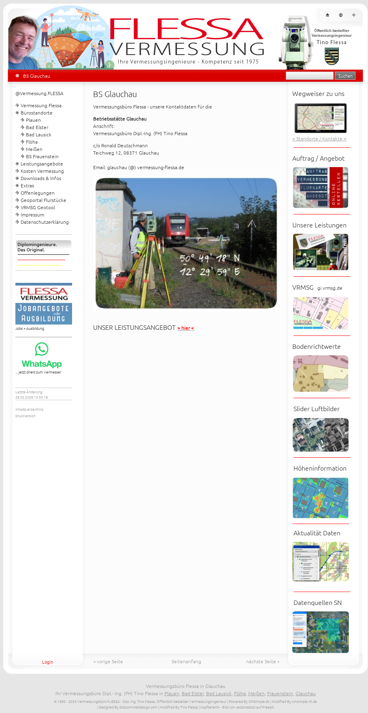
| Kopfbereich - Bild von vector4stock (227, 707)
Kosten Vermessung (42, 171)
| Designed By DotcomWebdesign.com (127, 707)
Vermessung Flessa (41, 105)
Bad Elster (37, 127)
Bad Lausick (38, 134)
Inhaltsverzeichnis (29, 409)
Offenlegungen (38, 192)
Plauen (33, 120)
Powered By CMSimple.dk (249, 701)
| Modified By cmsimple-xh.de (293, 701)
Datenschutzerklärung (45, 222)
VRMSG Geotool (38, 207)
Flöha (32, 141)
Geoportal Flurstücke (43, 200)
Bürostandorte (37, 112)
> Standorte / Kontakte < (319, 138)
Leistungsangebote (42, 163)
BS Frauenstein (42, 156)
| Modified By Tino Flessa (178, 707)
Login (47, 661)
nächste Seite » (262, 661)
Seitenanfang (186, 661)
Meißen (34, 149)
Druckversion (25, 415)
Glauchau (306, 693)
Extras (27, 185)
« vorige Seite (108, 661)
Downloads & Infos (41, 178)
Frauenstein (280, 693)
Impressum (32, 214)
